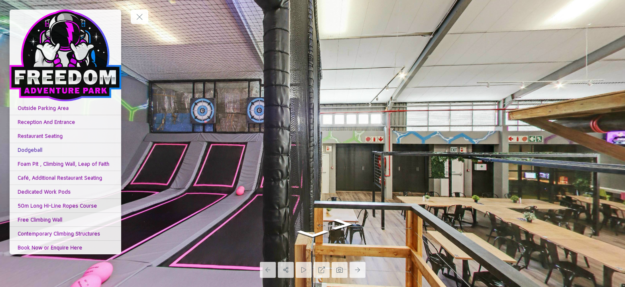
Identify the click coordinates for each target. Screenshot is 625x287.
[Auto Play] (304, 270)
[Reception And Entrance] (65, 122)
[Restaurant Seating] (65, 136)
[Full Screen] (322, 270)
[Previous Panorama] (268, 270)
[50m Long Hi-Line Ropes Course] (65, 205)
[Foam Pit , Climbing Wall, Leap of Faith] (65, 164)
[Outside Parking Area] (65, 108)
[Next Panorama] (358, 270)
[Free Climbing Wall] (65, 219)
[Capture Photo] (340, 270)
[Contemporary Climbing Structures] (65, 233)
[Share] (286, 270)
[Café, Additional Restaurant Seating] (65, 178)
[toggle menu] (139, 17)
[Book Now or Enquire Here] (65, 247)
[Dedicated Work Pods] (65, 192)
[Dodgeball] (65, 150)
